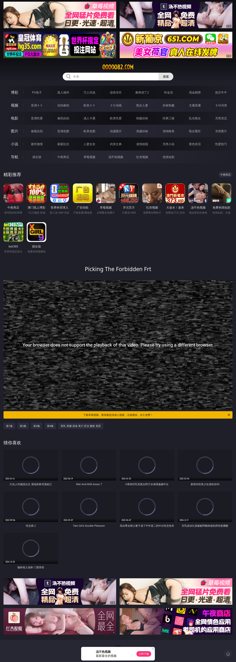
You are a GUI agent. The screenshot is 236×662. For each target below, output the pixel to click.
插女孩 (36, 157)
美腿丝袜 (142, 131)
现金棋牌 (195, 92)
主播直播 (195, 105)
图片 (14, 131)
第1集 (9, 426)
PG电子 (37, 92)
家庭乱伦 (63, 144)
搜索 (166, 76)
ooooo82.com (117, 67)
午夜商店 (63, 157)
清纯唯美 (168, 131)
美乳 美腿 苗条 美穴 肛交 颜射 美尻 (81, 426)
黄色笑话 (195, 144)
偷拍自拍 (63, 118)
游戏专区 (116, 92)
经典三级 (168, 118)
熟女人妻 (142, 105)
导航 (14, 156)
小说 (14, 143)
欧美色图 (89, 131)
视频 (14, 105)
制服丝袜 (142, 118)
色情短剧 (168, 157)
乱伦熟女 (195, 118)
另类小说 (168, 144)
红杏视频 (142, 157)
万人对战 (89, 92)
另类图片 (221, 131)
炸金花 (168, 92)
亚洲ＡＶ (37, 105)
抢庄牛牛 (221, 92)
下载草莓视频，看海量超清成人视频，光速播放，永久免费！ (157, 415)
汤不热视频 (115, 157)
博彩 (14, 92)
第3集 (36, 426)
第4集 (50, 426)
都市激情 (37, 144)
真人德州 (63, 92)
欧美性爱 (116, 118)
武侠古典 (116, 144)
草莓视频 (89, 157)
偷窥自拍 (37, 131)
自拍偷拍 (63, 105)
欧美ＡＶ (89, 105)
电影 (14, 118)
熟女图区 (195, 131)
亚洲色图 (63, 131)
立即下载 (144, 654)
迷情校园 (142, 144)
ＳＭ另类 (221, 105)
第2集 (23, 426)
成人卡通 (89, 118)
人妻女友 (89, 144)
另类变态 (221, 118)
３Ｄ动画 (116, 105)
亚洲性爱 (37, 118)
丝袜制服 (168, 105)
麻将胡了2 (142, 92)
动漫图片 (116, 131)
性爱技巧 (221, 144)
